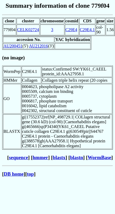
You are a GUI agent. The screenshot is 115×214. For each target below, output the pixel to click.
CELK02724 (28, 29)
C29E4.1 (87, 29)
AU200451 (12, 46)
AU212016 (38, 46)
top (30, 174)
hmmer (40, 157)
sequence (18, 157)
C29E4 (71, 29)
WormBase (99, 157)
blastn (76, 157)
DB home (13, 174)
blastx (59, 157)
